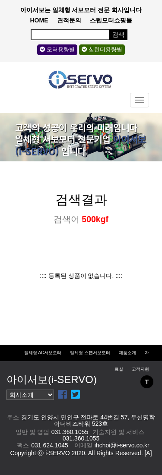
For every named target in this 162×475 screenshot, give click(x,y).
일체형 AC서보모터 (43, 352)
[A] (148, 453)
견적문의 (69, 20)
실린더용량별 (102, 50)
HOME (39, 20)
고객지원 (140, 369)
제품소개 (127, 352)
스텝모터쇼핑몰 (111, 20)
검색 (118, 34)
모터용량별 (57, 50)
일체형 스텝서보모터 (90, 352)
